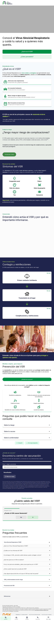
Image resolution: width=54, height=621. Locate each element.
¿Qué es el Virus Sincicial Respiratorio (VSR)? (16, 546)
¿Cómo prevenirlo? (27, 57)
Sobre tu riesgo (9, 425)
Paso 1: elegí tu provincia (9, 464)
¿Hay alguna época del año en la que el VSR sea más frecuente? (21, 573)
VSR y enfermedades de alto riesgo (13, 579)
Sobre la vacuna (9, 431)
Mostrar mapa (9, 476)
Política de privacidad (34, 614)
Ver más (49, 273)
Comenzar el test (9, 154)
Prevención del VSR (9, 585)
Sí (32, 517)
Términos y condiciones (22, 614)
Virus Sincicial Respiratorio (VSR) (12, 542)
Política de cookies (46, 614)
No (21, 517)
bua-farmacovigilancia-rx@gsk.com (41, 610)
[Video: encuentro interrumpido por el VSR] (27, 19)
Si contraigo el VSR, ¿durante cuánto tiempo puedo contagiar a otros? (22, 555)
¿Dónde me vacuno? (27, 379)
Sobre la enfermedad (11, 438)
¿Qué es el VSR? (27, 51)
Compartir (19, 443)
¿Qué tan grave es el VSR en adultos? (14, 559)
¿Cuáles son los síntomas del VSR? (13, 550)
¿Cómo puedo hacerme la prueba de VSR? (15, 569)
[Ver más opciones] (48, 618)
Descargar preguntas (32, 443)
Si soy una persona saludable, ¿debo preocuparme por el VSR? (21, 564)
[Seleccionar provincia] (27, 467)
